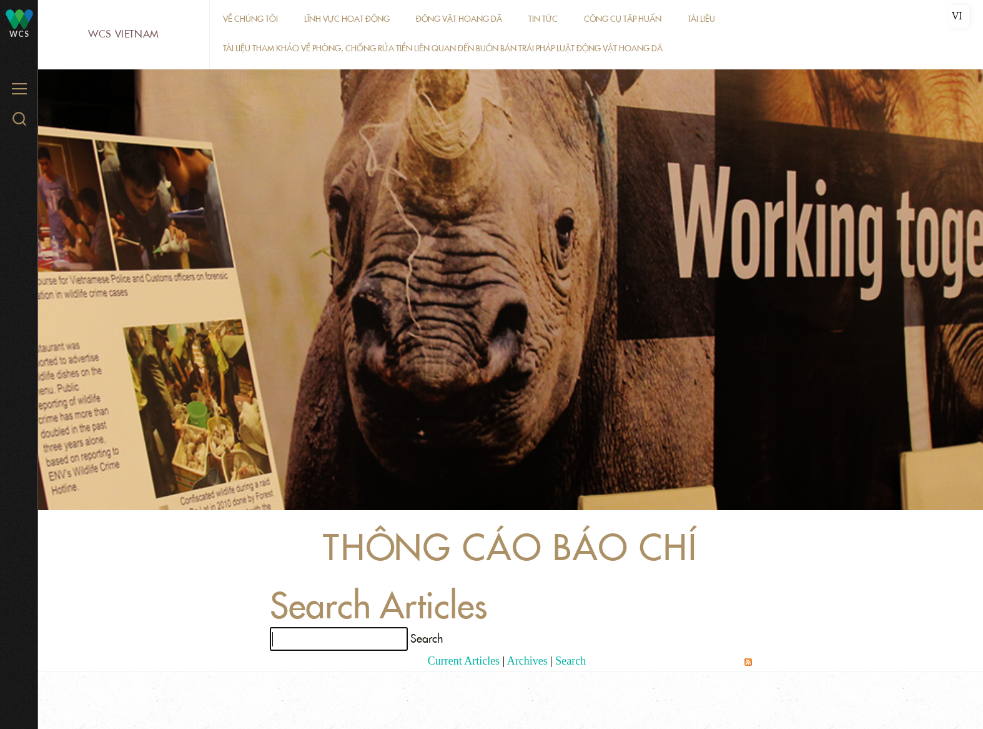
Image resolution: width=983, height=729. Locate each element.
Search (570, 661)
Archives (527, 661)
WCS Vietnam (123, 34)
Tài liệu (701, 19)
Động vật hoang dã (459, 19)
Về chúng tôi (250, 19)
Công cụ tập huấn (622, 19)
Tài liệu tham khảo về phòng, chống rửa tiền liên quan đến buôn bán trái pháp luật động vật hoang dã (443, 48)
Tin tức (543, 19)
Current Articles (464, 661)
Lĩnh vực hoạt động (347, 19)
